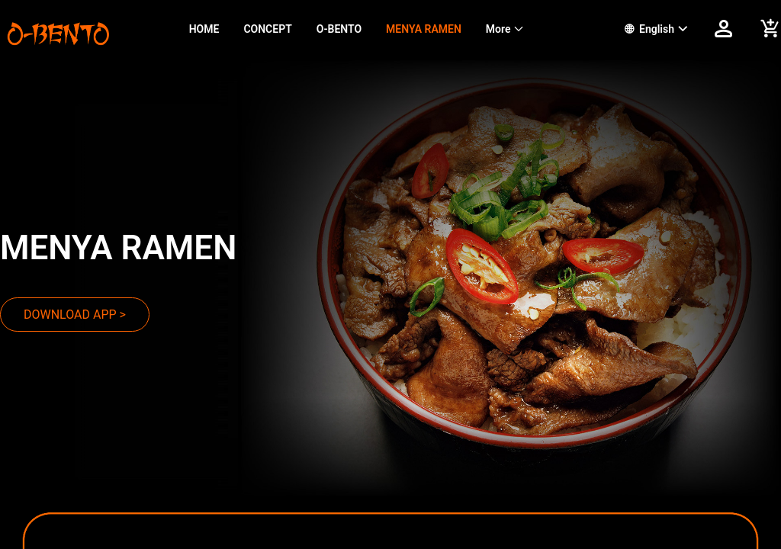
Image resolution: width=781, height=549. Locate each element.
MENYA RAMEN (423, 29)
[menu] (388, 29)
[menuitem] (204, 29)
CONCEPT (267, 29)
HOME (204, 29)
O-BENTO (339, 29)
